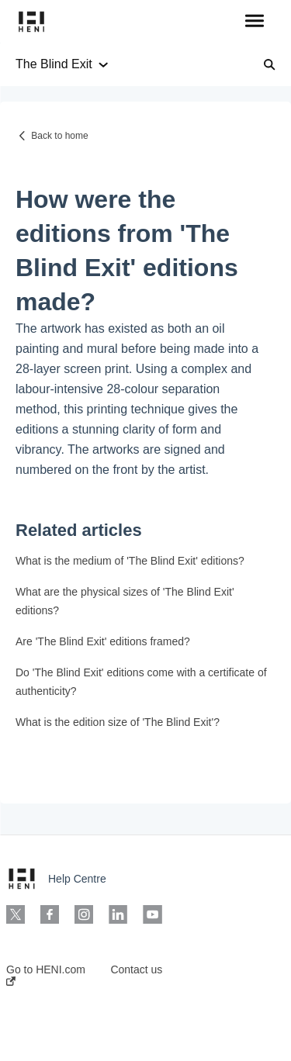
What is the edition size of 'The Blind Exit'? (118, 722)
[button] (254, 21)
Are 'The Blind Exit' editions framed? (103, 641)
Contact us (136, 969)
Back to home (59, 135)
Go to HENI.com (45, 974)
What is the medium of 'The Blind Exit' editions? (130, 561)
